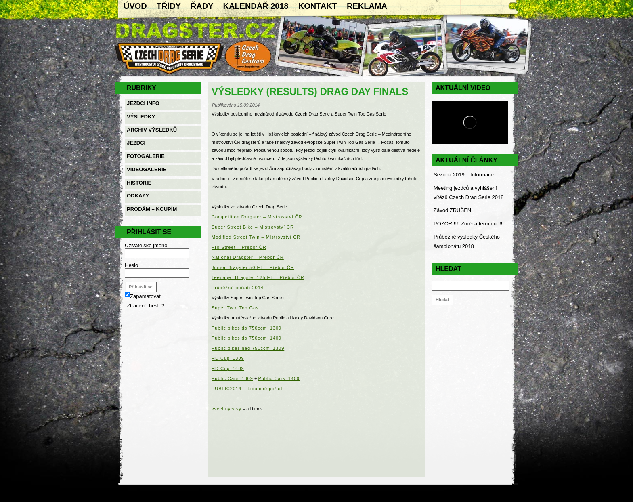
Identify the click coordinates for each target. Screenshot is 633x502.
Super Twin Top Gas (235, 307)
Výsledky (141, 116)
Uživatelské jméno (146, 245)
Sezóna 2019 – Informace (464, 175)
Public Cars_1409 (279, 378)
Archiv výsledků (152, 130)
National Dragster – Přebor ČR (248, 257)
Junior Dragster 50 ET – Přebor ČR (253, 267)
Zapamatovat (143, 296)
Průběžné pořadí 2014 (238, 287)
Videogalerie (146, 169)
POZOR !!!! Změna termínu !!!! (469, 224)
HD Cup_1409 (228, 368)
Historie (139, 183)
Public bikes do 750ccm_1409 (246, 338)
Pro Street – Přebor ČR (239, 247)
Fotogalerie (146, 156)
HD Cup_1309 (228, 358)
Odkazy (138, 196)
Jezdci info (143, 103)
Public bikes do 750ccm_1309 (246, 328)
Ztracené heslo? (145, 305)
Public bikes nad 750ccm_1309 (248, 348)
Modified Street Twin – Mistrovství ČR (256, 237)
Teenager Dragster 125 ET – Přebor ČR (258, 277)
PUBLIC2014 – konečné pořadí (248, 388)
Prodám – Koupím (152, 209)
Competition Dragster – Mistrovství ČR (257, 216)
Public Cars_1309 (232, 378)
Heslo (131, 265)
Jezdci (136, 143)
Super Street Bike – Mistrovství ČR (253, 227)
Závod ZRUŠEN (452, 210)
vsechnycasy (226, 408)
